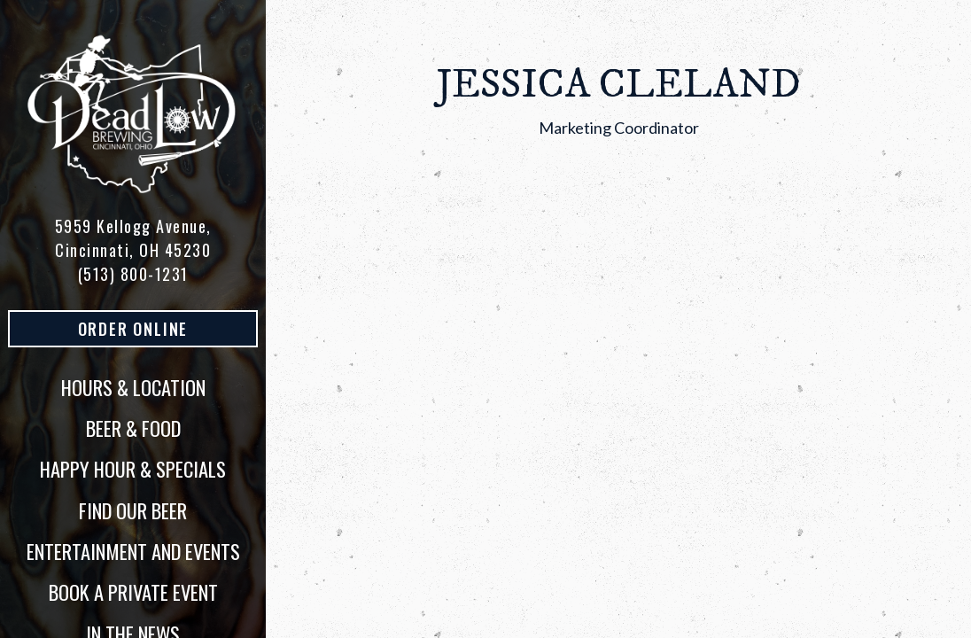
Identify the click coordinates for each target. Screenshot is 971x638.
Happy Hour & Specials (133, 469)
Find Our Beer (133, 510)
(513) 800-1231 (133, 273)
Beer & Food (133, 428)
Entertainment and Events (133, 551)
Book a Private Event (133, 592)
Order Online (168, 328)
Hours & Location (133, 387)
